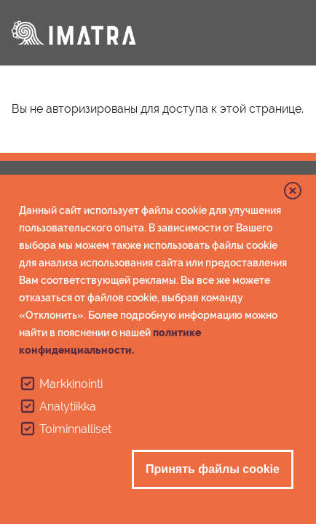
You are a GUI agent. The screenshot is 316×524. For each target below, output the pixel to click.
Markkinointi (71, 384)
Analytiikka (67, 406)
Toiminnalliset (75, 429)
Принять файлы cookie (213, 469)
